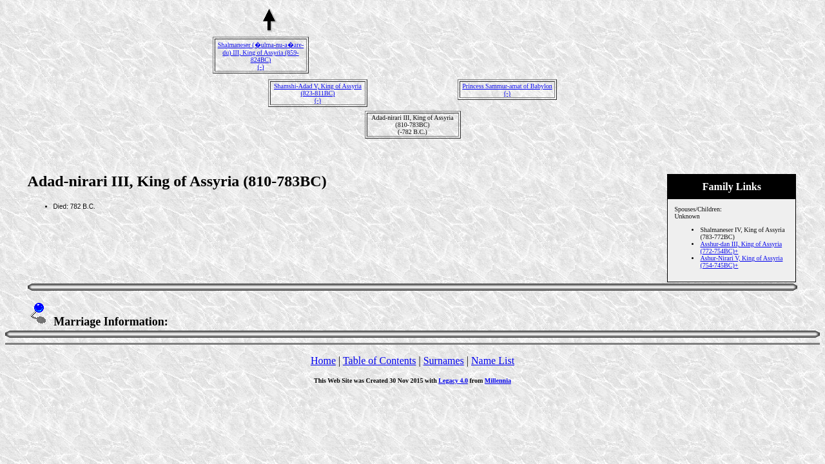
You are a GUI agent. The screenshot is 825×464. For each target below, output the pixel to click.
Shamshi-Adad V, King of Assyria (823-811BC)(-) (318, 93)
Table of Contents (379, 360)
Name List (492, 360)
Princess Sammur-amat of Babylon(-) (507, 89)
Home (323, 360)
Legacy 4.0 (453, 380)
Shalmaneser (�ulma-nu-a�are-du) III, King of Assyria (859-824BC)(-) (261, 55)
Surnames (443, 360)
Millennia (498, 380)
